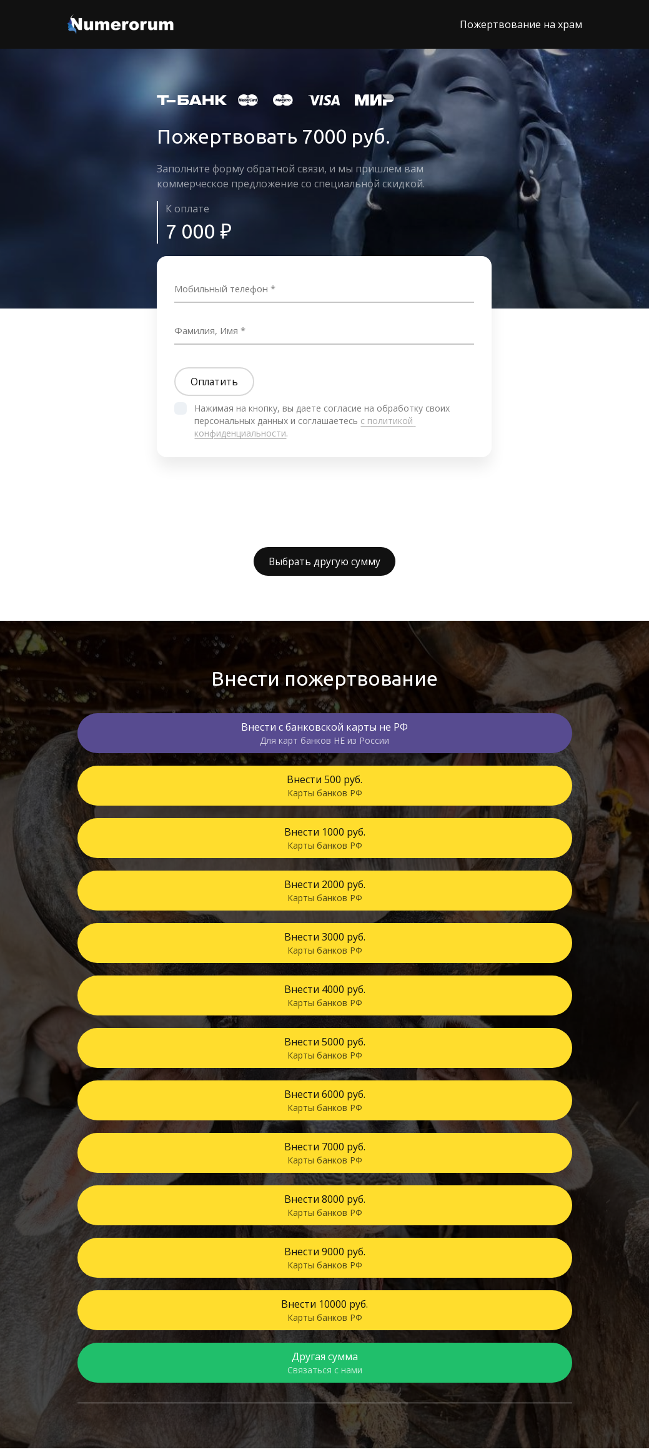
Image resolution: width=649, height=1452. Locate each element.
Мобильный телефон (227, 288)
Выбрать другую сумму (325, 564)
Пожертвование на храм (521, 24)
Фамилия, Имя (210, 330)
